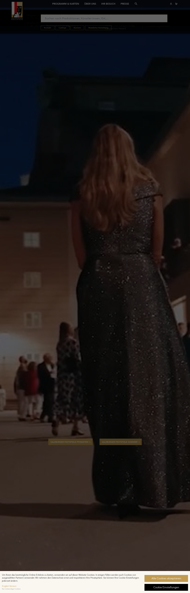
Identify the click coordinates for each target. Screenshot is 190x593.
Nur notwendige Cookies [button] (11, 589)
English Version (9, 586)
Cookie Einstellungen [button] (166, 587)
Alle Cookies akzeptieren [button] (166, 578)
